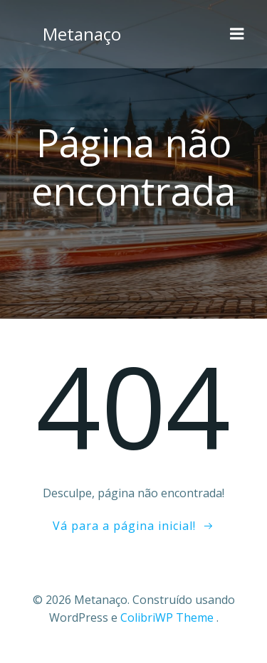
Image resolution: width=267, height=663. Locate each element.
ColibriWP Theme (167, 617)
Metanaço (82, 34)
